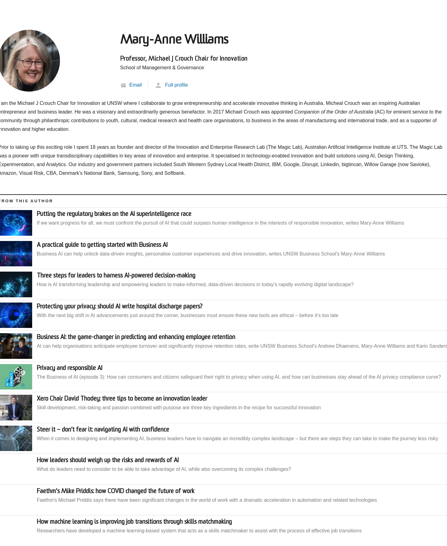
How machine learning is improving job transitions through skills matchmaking (134, 522)
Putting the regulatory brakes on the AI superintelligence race (114, 214)
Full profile (176, 85)
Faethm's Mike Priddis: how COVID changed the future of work (115, 491)
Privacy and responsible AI (69, 368)
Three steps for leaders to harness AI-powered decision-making (116, 276)
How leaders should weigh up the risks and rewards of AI (108, 461)
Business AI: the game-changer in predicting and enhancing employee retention (136, 337)
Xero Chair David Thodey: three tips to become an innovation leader (122, 399)
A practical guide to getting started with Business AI (102, 245)
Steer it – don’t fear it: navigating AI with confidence (103, 430)
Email (136, 85)
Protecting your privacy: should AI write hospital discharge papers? (119, 307)
